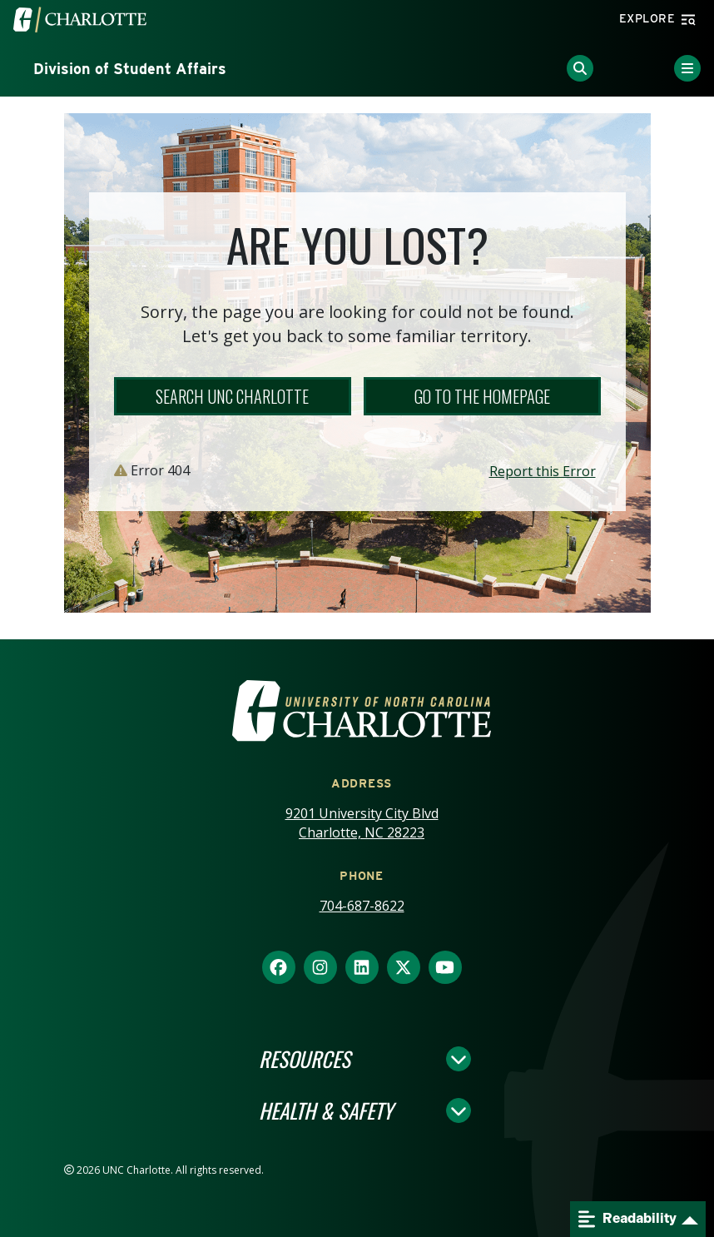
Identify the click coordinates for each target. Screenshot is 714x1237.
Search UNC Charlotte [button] (232, 396)
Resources (304, 1058)
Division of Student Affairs (129, 68)
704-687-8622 (362, 906)
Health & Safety (326, 1110)
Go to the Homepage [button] (482, 396)
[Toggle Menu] (687, 68)
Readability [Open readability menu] (627, 1219)
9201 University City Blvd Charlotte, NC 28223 (362, 823)
